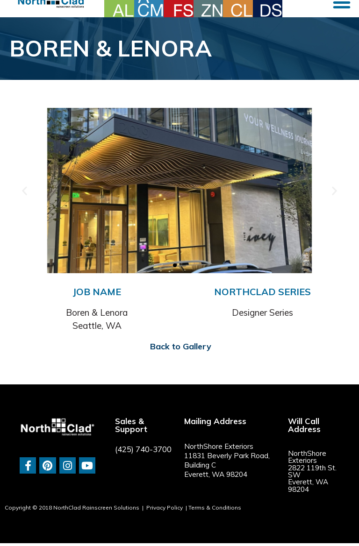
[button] (24, 191)
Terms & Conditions (214, 507)
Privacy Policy (164, 507)
